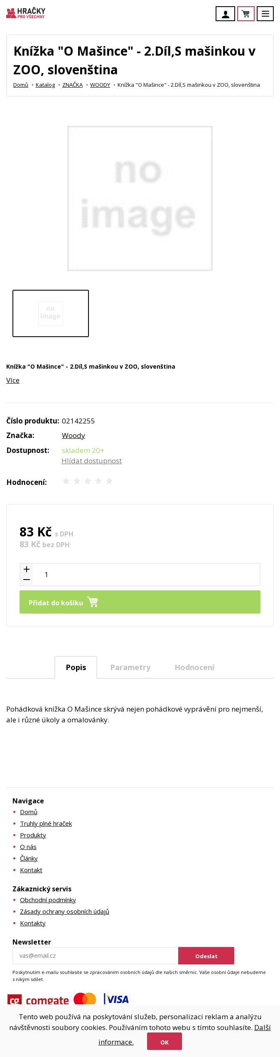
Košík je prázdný (254, 14)
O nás (28, 846)
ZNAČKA (72, 84)
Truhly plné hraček (46, 823)
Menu (270, 17)
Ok (164, 1042)
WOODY (100, 84)
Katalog (45, 84)
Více (13, 380)
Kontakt (31, 870)
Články (29, 858)
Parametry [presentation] (130, 667)
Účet (228, 14)
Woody (73, 435)
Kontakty (33, 923)
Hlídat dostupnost (91, 460)
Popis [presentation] (76, 667)
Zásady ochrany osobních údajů (64, 911)
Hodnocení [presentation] (194, 667)
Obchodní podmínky (48, 900)
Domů (20, 84)
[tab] (75, 667)
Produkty (33, 835)
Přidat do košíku (56, 602)
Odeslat (206, 956)
